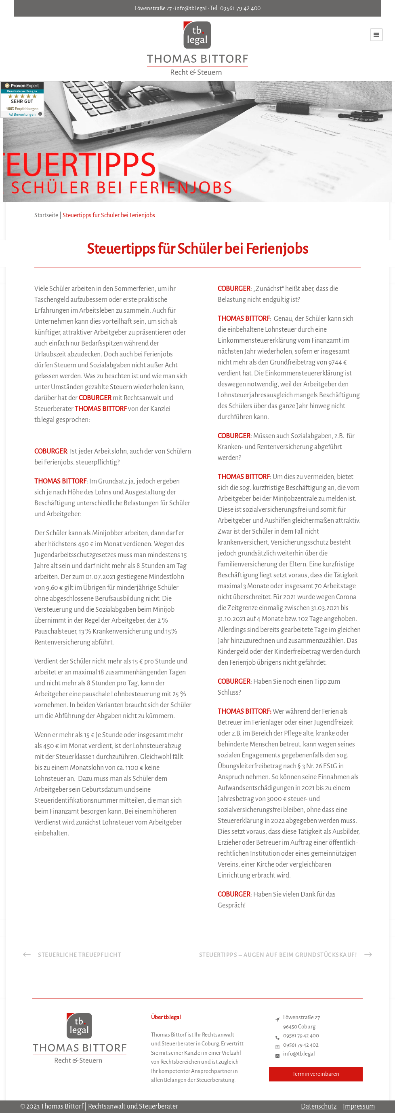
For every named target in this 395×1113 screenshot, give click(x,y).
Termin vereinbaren (315, 1074)
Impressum (359, 1106)
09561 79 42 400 (240, 8)
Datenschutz (318, 1106)
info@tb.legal (191, 8)
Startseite (46, 215)
